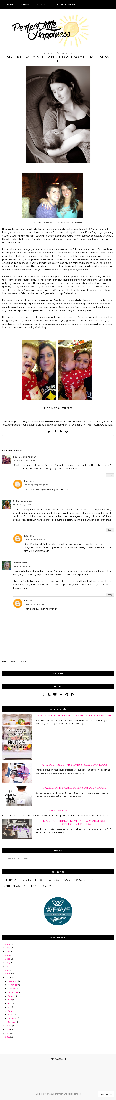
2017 (7, 970)
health (93, 880)
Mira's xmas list (58, 810)
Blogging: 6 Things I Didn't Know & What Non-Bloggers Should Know (75, 822)
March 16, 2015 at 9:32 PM (34, 539)
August (11, 996)
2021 (7, 955)
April (10, 1011)
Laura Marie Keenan (24, 457)
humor (39, 880)
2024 (7, 944)
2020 (7, 959)
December (13, 981)
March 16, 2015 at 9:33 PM (34, 604)
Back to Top (106, 1094)
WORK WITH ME (65, 4)
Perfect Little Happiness (68, 1093)
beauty (47, 886)
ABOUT (25, 4)
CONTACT (43, 4)
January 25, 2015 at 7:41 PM (24, 460)
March (11, 1014)
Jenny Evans (20, 562)
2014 (7, 1025)
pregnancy (10, 880)
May (10, 1007)
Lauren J (29, 481)
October (12, 988)
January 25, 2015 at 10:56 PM (36, 485)
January (11, 1022)
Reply (110, 475)
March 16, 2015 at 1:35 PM (23, 566)
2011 (7, 1037)
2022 (7, 951)
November (13, 985)
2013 (7, 1029)
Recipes (34, 886)
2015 (7, 977)
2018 (7, 966)
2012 (7, 1033)
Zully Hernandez (22, 501)
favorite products (74, 880)
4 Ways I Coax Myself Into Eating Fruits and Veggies (74, 715)
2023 (7, 947)
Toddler (26, 880)
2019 (7, 962)
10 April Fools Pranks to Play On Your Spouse (74, 788)
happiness (53, 880)
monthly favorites (14, 886)
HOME (10, 4)
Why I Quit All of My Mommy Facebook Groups (74, 764)
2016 (7, 974)
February (12, 1018)
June (10, 1003)
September (13, 992)
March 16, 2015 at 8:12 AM (23, 505)
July (10, 999)
